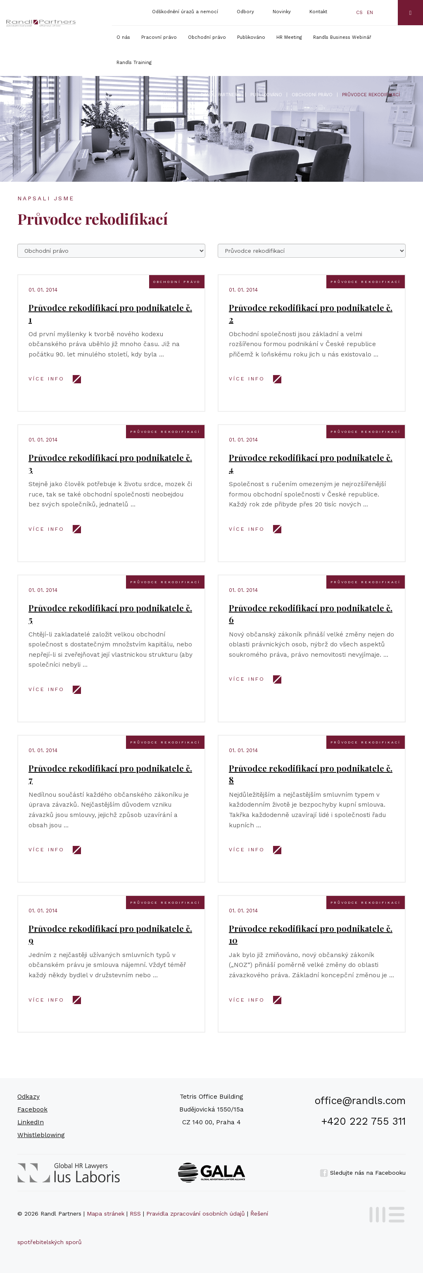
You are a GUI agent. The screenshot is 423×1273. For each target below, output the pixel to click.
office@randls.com (360, 1101)
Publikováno (251, 37)
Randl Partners (221, 94)
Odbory (245, 11)
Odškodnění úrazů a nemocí (185, 11)
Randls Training (134, 62)
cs (359, 12)
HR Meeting (289, 37)
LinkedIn (30, 1122)
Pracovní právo (159, 37)
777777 (312, 251)
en (370, 12)
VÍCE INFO (46, 379)
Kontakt (318, 11)
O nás (123, 37)
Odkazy (28, 1096)
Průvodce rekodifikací (365, 282)
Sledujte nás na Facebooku (363, 1172)
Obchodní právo (207, 37)
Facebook (32, 1109)
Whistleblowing (41, 1135)
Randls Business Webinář (342, 37)
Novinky (282, 11)
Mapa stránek (105, 1213)
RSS (135, 1213)
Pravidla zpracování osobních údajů (195, 1213)
